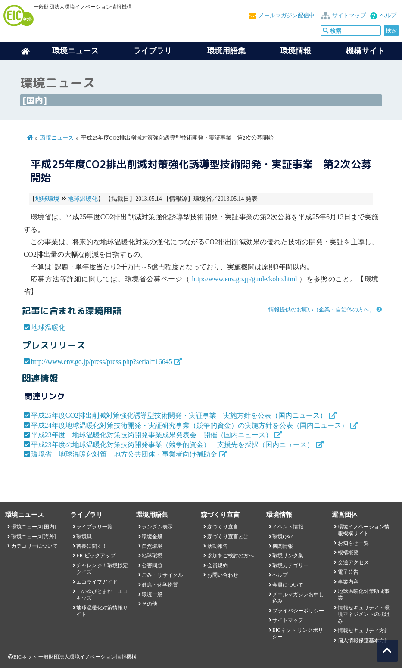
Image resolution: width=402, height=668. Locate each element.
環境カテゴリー (290, 565)
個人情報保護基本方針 (364, 640)
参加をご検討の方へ (230, 556)
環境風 (84, 537)
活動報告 (217, 546)
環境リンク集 (287, 556)
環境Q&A (283, 537)
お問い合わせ (222, 575)
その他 (149, 604)
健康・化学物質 (160, 585)
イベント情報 (287, 527)
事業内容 (348, 582)
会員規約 (217, 565)
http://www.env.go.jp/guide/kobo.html (244, 279)
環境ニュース (57, 138)
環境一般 (152, 594)
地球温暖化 (83, 199)
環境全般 (152, 537)
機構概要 (348, 553)
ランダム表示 (157, 527)
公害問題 (152, 565)
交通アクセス (353, 562)
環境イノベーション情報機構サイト (364, 530)
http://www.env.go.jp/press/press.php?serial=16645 (101, 361)
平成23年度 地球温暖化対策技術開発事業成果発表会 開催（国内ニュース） (151, 434)
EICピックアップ (95, 556)
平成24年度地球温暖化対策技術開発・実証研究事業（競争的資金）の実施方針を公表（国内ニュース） (189, 425)
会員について (287, 585)
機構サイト (365, 51)
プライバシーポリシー (298, 611)
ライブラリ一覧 (94, 527)
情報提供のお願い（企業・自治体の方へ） (321, 310)
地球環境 (47, 199)
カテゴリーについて (34, 546)
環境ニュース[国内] (33, 527)
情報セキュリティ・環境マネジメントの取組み (364, 614)
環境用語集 (226, 51)
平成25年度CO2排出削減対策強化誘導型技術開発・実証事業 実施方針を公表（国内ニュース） (179, 415)
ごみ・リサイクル (162, 575)
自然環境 (152, 546)
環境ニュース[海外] (33, 537)
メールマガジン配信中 (287, 15)
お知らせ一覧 (353, 543)
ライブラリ (152, 51)
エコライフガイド (97, 582)
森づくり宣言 (222, 527)
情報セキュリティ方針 (364, 631)
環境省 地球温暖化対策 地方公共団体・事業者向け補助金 (124, 454)
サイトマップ (349, 15)
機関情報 (282, 546)
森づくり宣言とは (228, 537)
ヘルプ (388, 15)
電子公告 (348, 572)
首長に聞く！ (91, 546)
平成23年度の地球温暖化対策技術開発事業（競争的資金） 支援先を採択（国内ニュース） (172, 444)
